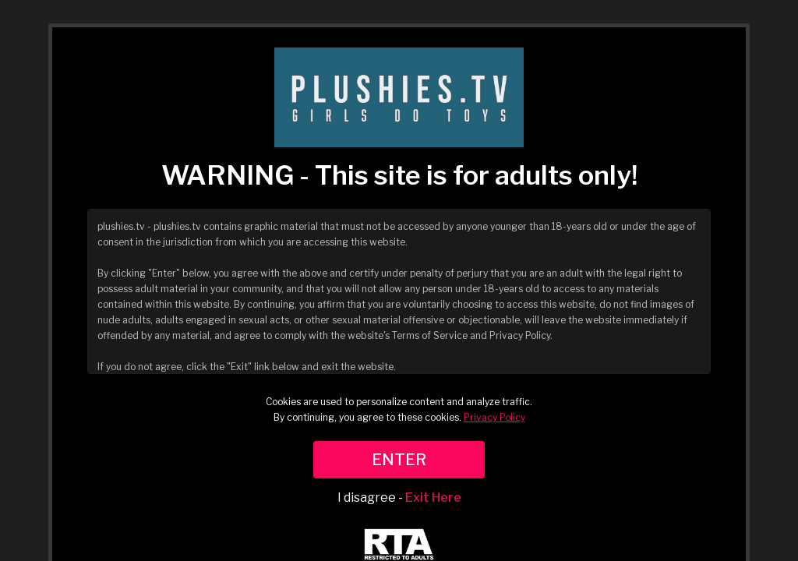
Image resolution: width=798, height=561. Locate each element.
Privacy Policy (494, 417)
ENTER (399, 459)
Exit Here (433, 497)
